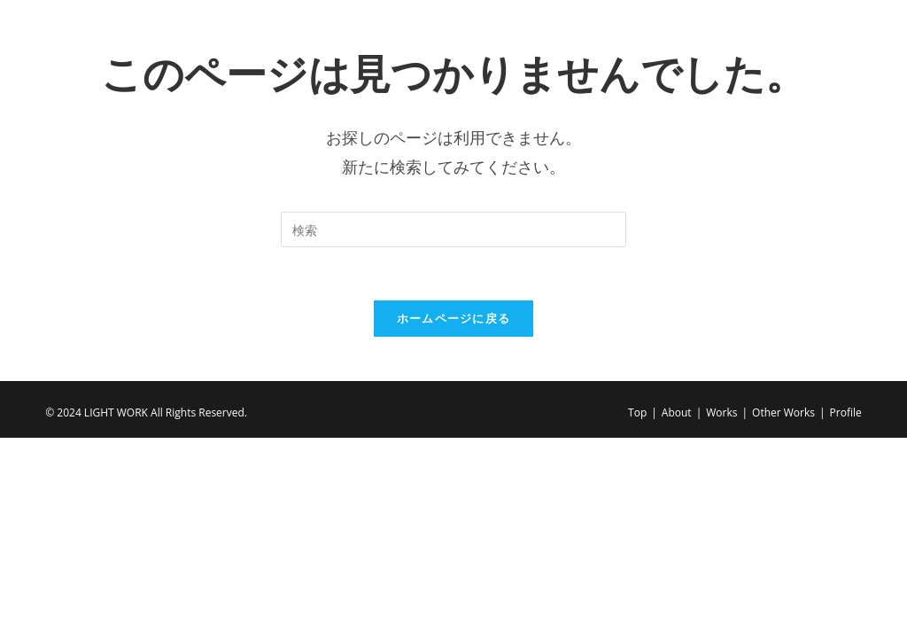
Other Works (783, 412)
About (677, 412)
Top (637, 412)
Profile (846, 412)
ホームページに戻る (454, 318)
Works (721, 412)
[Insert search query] (453, 229)
